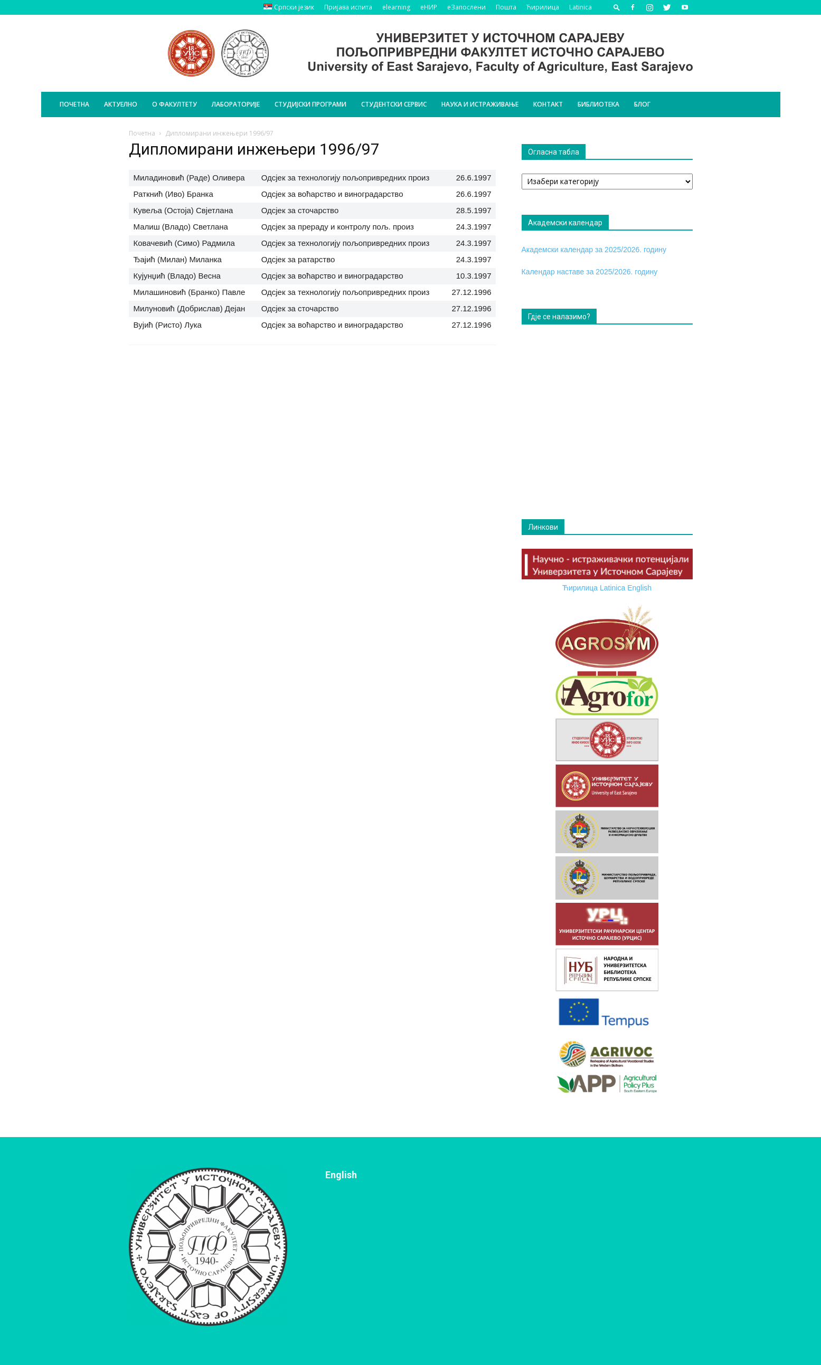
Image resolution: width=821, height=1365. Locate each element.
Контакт (548, 104)
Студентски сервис (394, 104)
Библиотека (598, 104)
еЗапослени (466, 7)
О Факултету (174, 104)
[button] (617, 7)
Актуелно (120, 104)
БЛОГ (642, 104)
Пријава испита (348, 7)
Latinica (580, 7)
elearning (396, 7)
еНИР (428, 7)
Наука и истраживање (479, 104)
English (639, 588)
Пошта (506, 7)
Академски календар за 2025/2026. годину (594, 249)
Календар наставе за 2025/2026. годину (590, 272)
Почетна (74, 104)
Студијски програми (310, 104)
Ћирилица (542, 7)
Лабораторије (236, 104)
